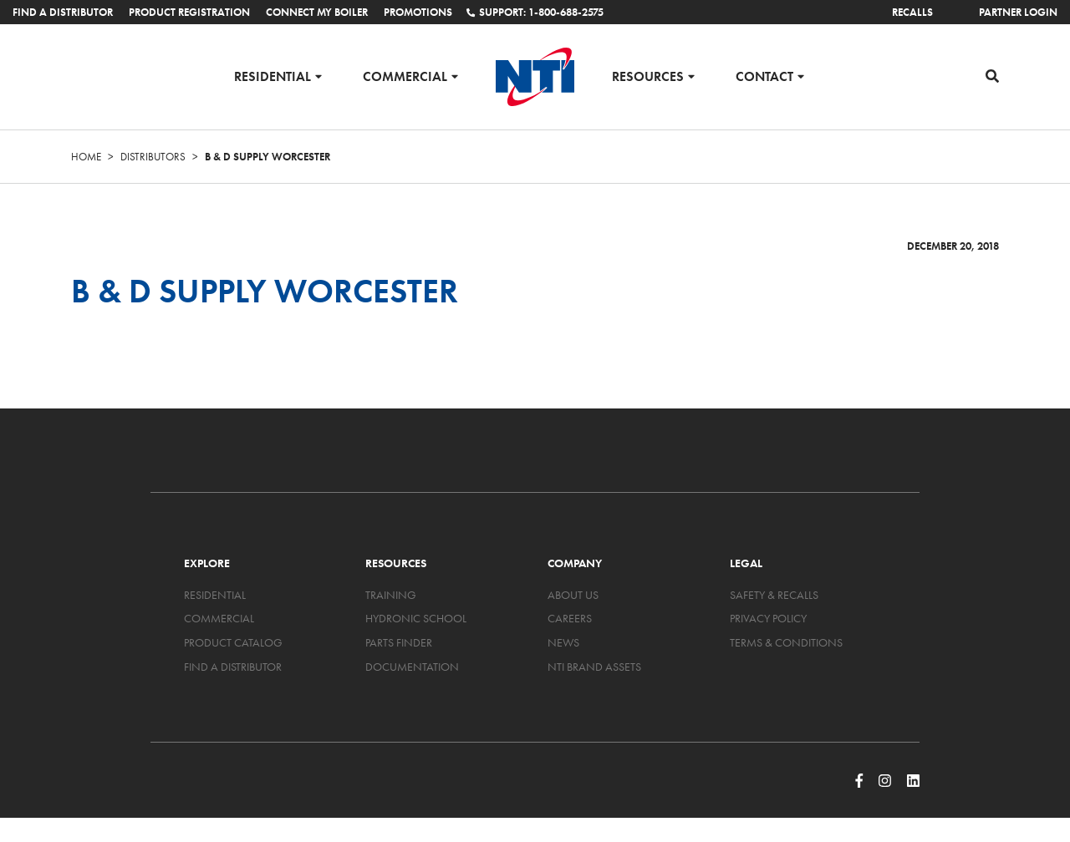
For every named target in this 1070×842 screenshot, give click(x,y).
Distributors (153, 157)
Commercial (405, 75)
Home (86, 157)
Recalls (912, 12)
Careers (570, 618)
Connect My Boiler (317, 12)
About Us (573, 594)
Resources (648, 75)
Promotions (418, 12)
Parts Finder (398, 642)
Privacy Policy (768, 618)
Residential (272, 75)
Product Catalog (233, 642)
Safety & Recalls (774, 594)
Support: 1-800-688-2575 (535, 12)
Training (390, 594)
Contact (764, 75)
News (563, 642)
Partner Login (1018, 12)
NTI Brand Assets (594, 666)
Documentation (412, 666)
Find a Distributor (63, 12)
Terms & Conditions (786, 642)
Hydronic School (415, 618)
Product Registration (189, 12)
